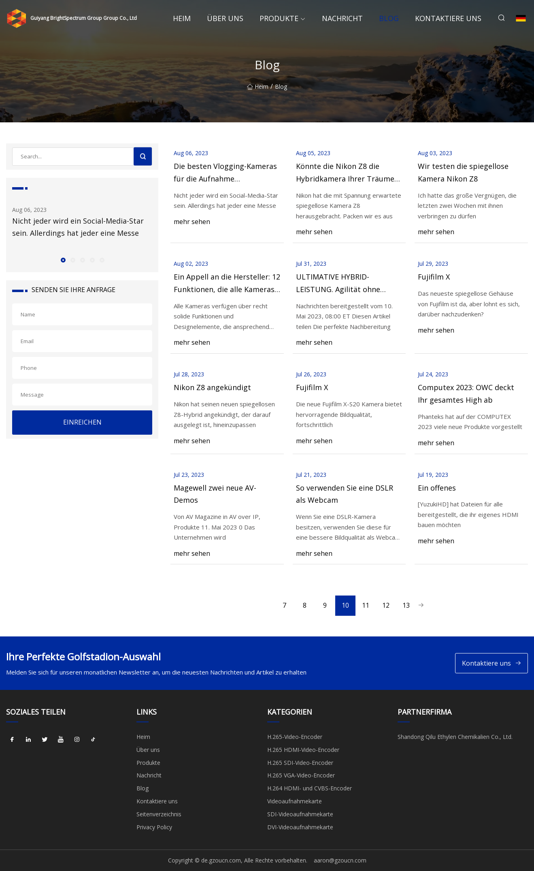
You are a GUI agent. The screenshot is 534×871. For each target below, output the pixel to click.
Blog (389, 18)
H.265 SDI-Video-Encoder (300, 762)
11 (365, 605)
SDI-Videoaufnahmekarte (300, 814)
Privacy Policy (154, 827)
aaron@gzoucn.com (340, 860)
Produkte (279, 18)
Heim (182, 18)
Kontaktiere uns (448, 18)
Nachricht (342, 18)
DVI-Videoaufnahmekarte (300, 827)
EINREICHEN (82, 422)
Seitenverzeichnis (158, 814)
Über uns (225, 18)
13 (406, 605)
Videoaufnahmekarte (294, 801)
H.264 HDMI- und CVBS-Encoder (309, 788)
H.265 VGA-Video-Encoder (301, 775)
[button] (63, 259)
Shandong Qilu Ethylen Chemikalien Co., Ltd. (455, 737)
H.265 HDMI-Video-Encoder (303, 750)
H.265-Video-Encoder (294, 737)
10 (345, 605)
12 (385, 605)
